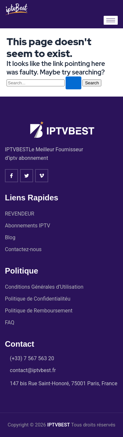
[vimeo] (41, 175)
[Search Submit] (73, 82)
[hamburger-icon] (110, 20)
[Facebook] (11, 175)
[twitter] (26, 175)
